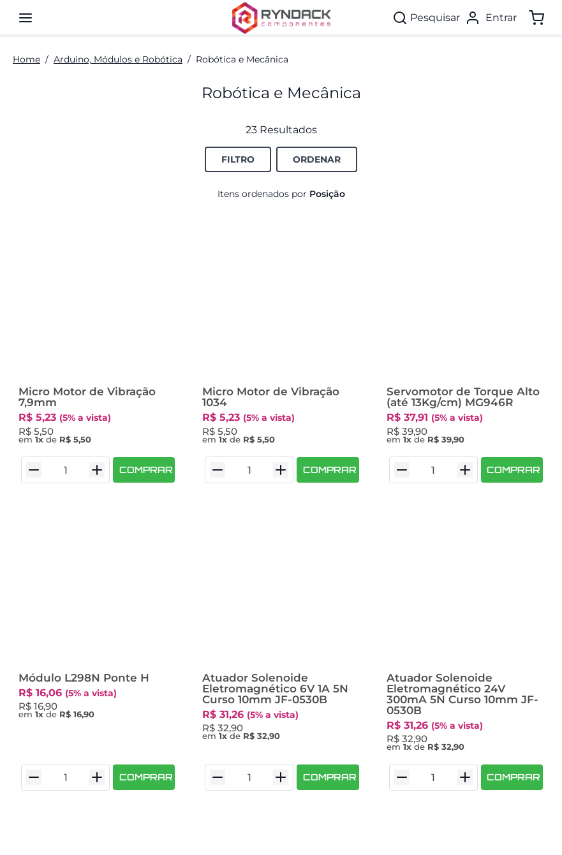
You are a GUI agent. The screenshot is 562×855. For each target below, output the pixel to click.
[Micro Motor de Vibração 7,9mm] (96, 302)
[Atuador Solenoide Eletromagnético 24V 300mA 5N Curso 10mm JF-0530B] (465, 588)
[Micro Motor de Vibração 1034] (280, 302)
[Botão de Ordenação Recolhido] (316, 159)
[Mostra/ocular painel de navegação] (25, 18)
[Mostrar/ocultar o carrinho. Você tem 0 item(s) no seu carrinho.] (536, 18)
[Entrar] (490, 18)
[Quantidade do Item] (65, 470)
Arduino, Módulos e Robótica (118, 59)
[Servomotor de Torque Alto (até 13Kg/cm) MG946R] (465, 302)
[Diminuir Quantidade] (33, 470)
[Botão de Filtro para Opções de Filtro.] (238, 159)
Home (26, 59)
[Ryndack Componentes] (281, 18)
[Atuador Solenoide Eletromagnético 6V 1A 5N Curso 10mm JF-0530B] (280, 588)
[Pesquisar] (426, 18)
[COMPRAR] (144, 470)
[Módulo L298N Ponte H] (96, 588)
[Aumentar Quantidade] (97, 470)
